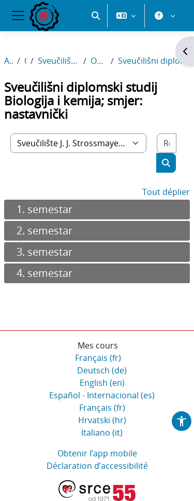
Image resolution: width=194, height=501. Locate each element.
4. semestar (44, 273)
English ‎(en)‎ (102, 382)
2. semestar (44, 231)
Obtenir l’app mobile (97, 453)
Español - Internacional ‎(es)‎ (102, 395)
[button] (95, 15)
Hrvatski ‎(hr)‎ (102, 420)
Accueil (8, 60)
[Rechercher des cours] (166, 143)
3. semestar (44, 252)
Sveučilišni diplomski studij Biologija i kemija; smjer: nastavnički (154, 60)
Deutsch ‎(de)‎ (102, 370)
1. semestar (44, 209)
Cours (25, 60)
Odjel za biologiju (99, 60)
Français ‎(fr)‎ (98, 358)
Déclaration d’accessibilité (97, 465)
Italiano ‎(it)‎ (102, 432)
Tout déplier (166, 192)
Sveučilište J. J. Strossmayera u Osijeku (58, 60)
